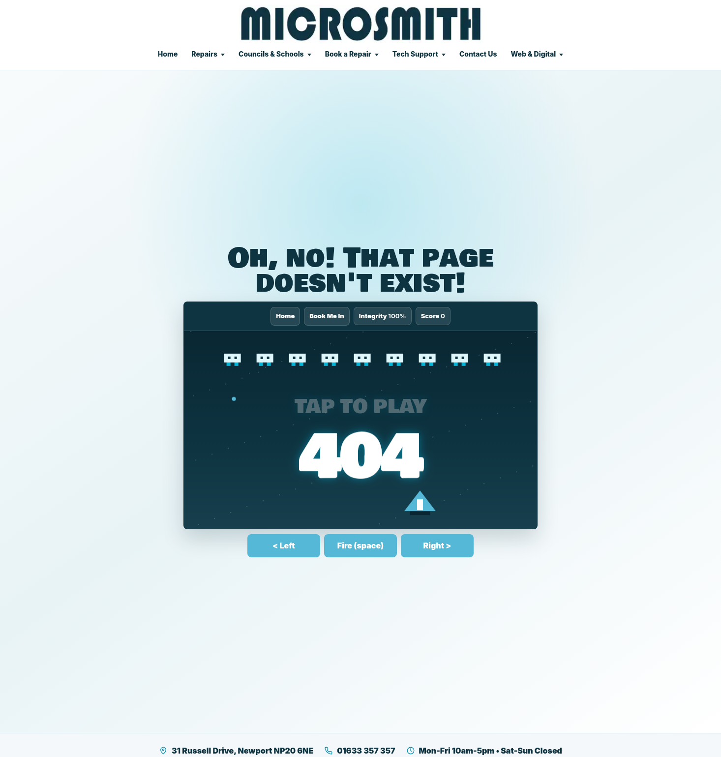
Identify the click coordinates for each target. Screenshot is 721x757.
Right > (437, 545)
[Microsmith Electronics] (360, 24)
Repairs (204, 54)
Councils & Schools (271, 54)
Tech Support (415, 54)
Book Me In (326, 316)
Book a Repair (348, 54)
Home (168, 54)
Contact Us (478, 54)
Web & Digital (533, 54)
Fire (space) (360, 545)
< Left (283, 545)
